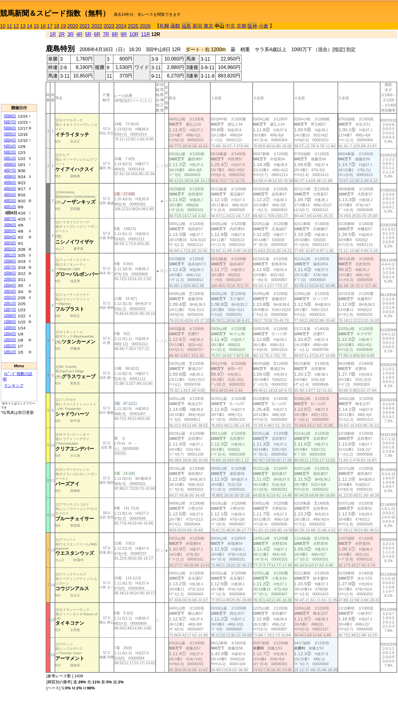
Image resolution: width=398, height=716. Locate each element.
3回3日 (10, 243)
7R (106, 34)
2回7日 (10, 267)
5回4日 (10, 140)
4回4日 (10, 188)
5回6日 (10, 128)
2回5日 (10, 279)
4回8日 (10, 164)
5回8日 (10, 116)
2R (62, 34)
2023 (109, 26)
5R (88, 34)
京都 (241, 25)
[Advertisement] (19, 67)
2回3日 (10, 291)
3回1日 (10, 255)
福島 (186, 26)
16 (43, 26)
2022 (97, 26)
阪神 (252, 26)
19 (63, 26)
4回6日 (10, 176)
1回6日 (10, 321)
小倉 (263, 25)
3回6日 (10, 225)
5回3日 (10, 146)
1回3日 (10, 340)
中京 (230, 25)
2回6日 (10, 273)
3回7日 (10, 219)
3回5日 (10, 231)
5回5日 (10, 134)
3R (70, 34)
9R (124, 34)
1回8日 (10, 315)
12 (16, 26)
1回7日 (10, 309)
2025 (133, 26)
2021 (84, 26)
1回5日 (10, 327)
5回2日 (10, 152)
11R (145, 34)
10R (133, 34)
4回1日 (10, 206)
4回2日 (10, 200)
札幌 (164, 25)
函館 (175, 25)
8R (115, 34)
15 (36, 26)
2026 (145, 26)
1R (53, 34)
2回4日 (10, 285)
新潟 (197, 25)
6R (97, 34)
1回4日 (10, 334)
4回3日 (10, 194)
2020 (72, 26)
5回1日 (10, 158)
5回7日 (10, 122)
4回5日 (10, 182)
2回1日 (10, 303)
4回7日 (10, 170)
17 (50, 26)
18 (56, 26)
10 (2, 26)
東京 (208, 25)
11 (9, 26)
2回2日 (10, 297)
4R (79, 34)
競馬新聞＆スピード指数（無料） (55, 13)
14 (29, 26)
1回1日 (10, 352)
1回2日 (10, 346)
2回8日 (10, 261)
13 (23, 26)
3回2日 (10, 249)
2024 (121, 26)
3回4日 (10, 237)
